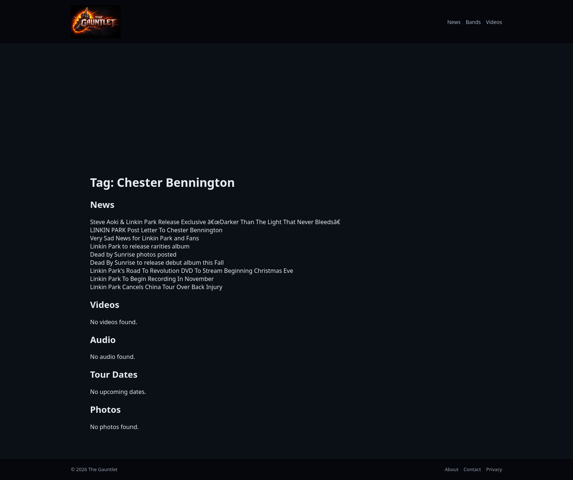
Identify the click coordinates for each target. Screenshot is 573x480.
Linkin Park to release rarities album (140, 246)
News (453, 21)
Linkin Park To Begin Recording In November (152, 279)
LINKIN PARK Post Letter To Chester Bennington (156, 230)
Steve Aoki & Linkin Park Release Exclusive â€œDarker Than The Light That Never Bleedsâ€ (217, 222)
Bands (473, 21)
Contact (472, 469)
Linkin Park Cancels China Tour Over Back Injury (156, 287)
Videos (494, 21)
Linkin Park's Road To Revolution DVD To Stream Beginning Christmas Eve (191, 271)
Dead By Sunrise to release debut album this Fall (157, 262)
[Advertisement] (286, 104)
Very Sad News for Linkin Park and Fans (144, 238)
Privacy (494, 469)
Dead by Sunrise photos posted (133, 254)
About (452, 469)
